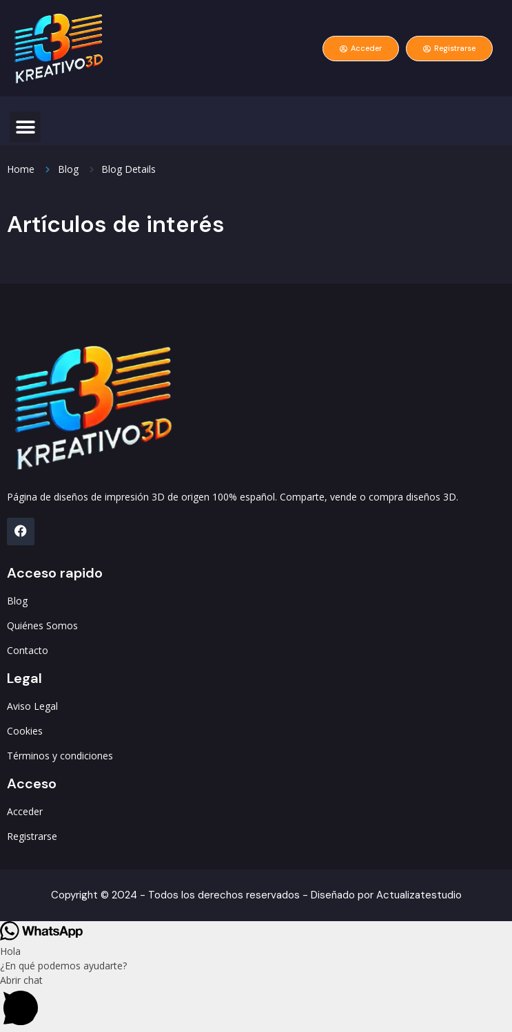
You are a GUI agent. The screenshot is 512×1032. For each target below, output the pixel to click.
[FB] (20, 531)
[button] (25, 127)
